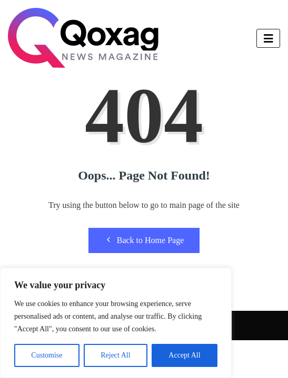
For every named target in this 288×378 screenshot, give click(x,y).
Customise (46, 355)
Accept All (184, 355)
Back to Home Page (144, 240)
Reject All (115, 355)
